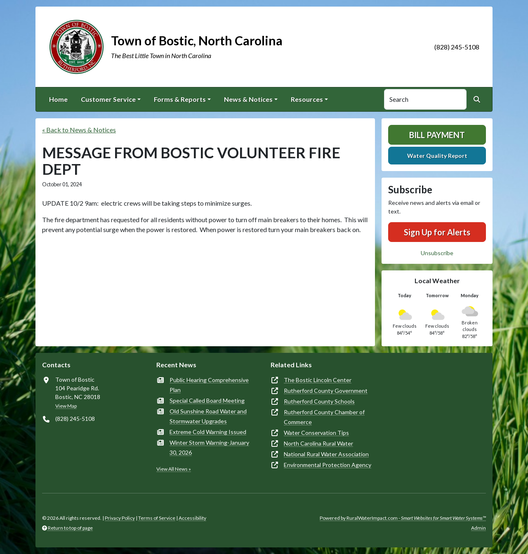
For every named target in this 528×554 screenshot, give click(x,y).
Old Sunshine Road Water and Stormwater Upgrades (208, 416)
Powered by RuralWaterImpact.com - (403, 518)
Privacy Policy (120, 518)
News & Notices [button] (248, 99)
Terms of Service (156, 518)
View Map (66, 406)
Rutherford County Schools (319, 401)
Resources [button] (307, 99)
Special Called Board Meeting (207, 400)
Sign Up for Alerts (437, 232)
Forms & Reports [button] (180, 99)
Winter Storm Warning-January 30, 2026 (209, 447)
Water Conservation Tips (316, 432)
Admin (478, 528)
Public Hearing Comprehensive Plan (209, 384)
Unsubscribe (437, 252)
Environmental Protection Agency (327, 464)
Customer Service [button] (108, 99)
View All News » (173, 469)
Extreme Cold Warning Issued (208, 431)
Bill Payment (437, 135)
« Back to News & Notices (79, 130)
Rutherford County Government (326, 390)
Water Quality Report (437, 155)
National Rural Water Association (326, 454)
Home (58, 99)
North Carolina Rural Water (318, 443)
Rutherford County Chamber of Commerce (324, 416)
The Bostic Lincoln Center (317, 379)
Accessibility (192, 518)
